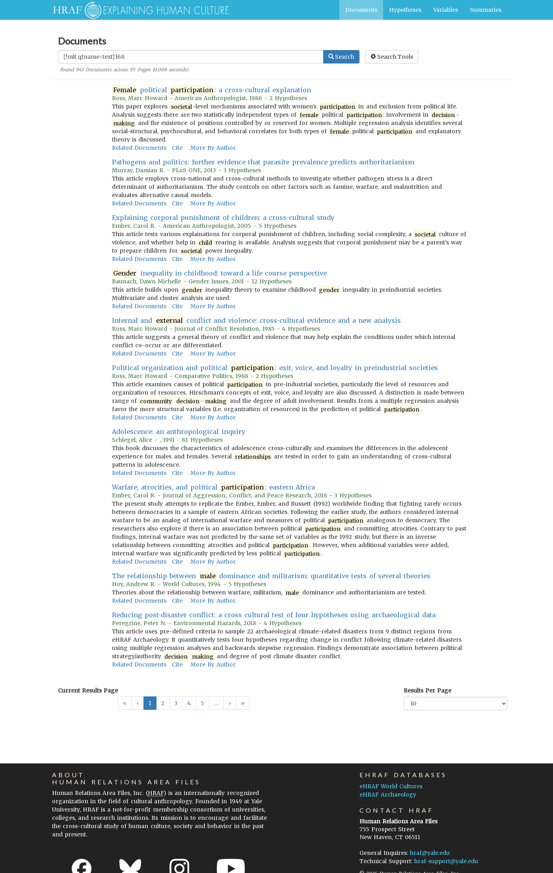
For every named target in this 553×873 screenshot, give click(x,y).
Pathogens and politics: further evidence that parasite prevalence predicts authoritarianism (263, 162)
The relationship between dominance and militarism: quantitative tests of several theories (271, 576)
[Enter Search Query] (191, 56)
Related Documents (139, 147)
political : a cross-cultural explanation (211, 90)
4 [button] (189, 703)
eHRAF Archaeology (387, 794)
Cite (177, 147)
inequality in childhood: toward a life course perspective (219, 273)
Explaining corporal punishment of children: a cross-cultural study (223, 218)
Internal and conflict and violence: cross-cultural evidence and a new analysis (256, 320)
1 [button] (150, 703)
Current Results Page (88, 690)
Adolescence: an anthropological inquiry (178, 432)
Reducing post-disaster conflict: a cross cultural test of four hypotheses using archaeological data (274, 615)
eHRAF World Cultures (391, 786)
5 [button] (202, 703)
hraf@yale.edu (430, 852)
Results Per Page (427, 690)
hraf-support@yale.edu (446, 861)
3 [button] (175, 703)
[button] (229, 703)
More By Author (213, 147)
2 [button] (162, 703)
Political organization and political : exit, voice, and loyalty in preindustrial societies (275, 368)
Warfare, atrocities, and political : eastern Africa (213, 487)
